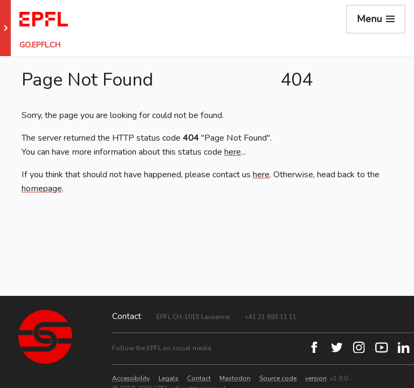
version (316, 378)
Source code (277, 378)
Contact (199, 378)
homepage (42, 189)
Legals (168, 378)
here (232, 152)
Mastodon (235, 378)
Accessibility (131, 378)
